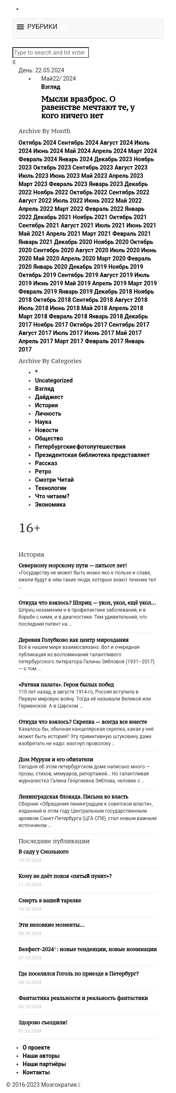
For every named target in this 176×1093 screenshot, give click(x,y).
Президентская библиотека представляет (92, 455)
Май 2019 (78, 283)
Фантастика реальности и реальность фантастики (83, 998)
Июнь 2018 (65, 308)
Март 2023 (33, 184)
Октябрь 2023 (52, 167)
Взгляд (50, 87)
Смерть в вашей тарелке (50, 900)
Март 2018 (33, 316)
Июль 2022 (68, 200)
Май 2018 (94, 308)
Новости (46, 430)
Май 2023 (94, 175)
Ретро (43, 471)
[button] (42, 27)
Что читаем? (52, 496)
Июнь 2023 (65, 175)
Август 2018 (131, 300)
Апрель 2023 (126, 175)
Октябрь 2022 (89, 192)
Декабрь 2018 (113, 291)
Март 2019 (142, 283)
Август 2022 (35, 200)
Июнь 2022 (99, 200)
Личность (48, 413)
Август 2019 (116, 275)
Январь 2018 (106, 316)
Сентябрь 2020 (53, 250)
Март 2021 (96, 233)
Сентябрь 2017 (129, 324)
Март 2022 (68, 209)
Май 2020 (46, 258)
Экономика (50, 504)
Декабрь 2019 (88, 266)
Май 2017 (129, 333)
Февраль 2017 (104, 341)
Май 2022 (129, 200)
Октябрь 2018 (52, 300)
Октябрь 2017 (89, 324)
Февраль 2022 (104, 209)
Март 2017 (68, 341)
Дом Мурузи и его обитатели (56, 759)
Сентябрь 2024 (78, 142)
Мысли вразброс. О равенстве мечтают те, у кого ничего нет (87, 107)
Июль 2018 (33, 308)
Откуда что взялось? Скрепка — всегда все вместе (83, 722)
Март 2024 (142, 151)
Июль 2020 (125, 250)
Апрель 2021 (63, 233)
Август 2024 (116, 142)
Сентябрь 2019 (78, 275)
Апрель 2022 (36, 209)
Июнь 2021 (142, 225)
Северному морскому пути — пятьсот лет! (73, 565)
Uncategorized (54, 380)
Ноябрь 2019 (125, 266)
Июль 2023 (33, 175)
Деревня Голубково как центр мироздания (74, 640)
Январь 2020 (50, 266)
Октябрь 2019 (37, 275)
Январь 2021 (36, 242)
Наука (43, 422)
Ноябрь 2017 (50, 324)
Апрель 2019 (109, 283)
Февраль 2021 (132, 233)
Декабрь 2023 (113, 159)
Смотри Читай (54, 479)
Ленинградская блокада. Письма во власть (73, 797)
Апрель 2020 (78, 258)
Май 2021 (32, 233)
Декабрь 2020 (73, 242)
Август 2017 (35, 333)
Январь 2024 (76, 159)
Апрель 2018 (126, 308)
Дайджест (49, 397)
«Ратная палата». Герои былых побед (66, 685)
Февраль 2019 (38, 291)
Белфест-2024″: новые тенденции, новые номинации (88, 949)
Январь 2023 (106, 184)
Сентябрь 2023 (93, 167)
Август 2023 (131, 167)
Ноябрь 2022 (50, 192)
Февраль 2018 (68, 316)
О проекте (36, 1047)
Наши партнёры (44, 1064)
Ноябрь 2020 (111, 242)
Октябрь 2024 (37, 142)
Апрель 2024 (109, 151)
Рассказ (46, 463)
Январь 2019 (76, 291)
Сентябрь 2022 (129, 192)
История (46, 405)
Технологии (50, 488)
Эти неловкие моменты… (51, 925)
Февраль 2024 (38, 159)
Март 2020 (111, 258)
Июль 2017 (68, 333)
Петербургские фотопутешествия (80, 446)
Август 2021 (77, 225)
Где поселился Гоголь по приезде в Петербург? (78, 974)
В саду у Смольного (43, 852)
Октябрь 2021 (128, 217)
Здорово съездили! (43, 1022)
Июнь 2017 (99, 333)
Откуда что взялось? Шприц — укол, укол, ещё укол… (87, 603)
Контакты (36, 1072)
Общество (49, 438)
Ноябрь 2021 (90, 217)
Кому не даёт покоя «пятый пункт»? (65, 876)
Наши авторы (41, 1055)
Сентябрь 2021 (39, 225)
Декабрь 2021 (52, 217)
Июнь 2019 (48, 283)
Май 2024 (78, 151)
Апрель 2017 (36, 341)
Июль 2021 (110, 225)
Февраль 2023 (68, 184)
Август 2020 (91, 250)
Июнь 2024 (48, 151)
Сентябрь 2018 (93, 300)
